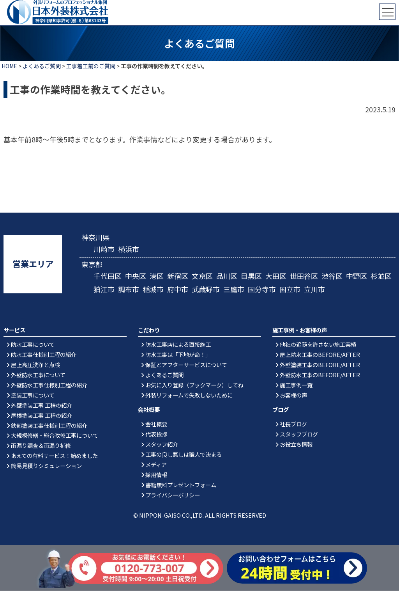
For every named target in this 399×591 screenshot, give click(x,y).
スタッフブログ (299, 434)
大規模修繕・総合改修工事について (54, 435)
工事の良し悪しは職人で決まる (183, 454)
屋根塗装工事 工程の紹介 (41, 415)
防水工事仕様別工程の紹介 (43, 354)
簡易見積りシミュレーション (46, 466)
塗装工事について (33, 395)
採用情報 (156, 474)
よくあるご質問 (42, 66)
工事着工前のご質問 (90, 66)
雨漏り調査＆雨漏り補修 (41, 446)
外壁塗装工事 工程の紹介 (41, 405)
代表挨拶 (156, 434)
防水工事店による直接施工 (178, 344)
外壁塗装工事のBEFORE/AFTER (320, 364)
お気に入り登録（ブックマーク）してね (194, 385)
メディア (156, 464)
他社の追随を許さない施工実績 (318, 344)
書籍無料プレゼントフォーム (180, 485)
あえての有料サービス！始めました (54, 456)
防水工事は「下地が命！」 (178, 354)
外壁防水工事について (38, 375)
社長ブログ (293, 424)
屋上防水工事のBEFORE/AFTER (320, 354)
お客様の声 (293, 395)
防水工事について (33, 344)
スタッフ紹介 (161, 444)
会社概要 (156, 424)
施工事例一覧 (296, 385)
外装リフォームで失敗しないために (189, 395)
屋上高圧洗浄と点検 (35, 364)
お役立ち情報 (296, 444)
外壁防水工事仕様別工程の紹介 (49, 385)
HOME (9, 66)
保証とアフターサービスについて (186, 364)
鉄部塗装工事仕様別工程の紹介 (49, 425)
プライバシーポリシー (172, 495)
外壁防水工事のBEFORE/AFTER (320, 375)
